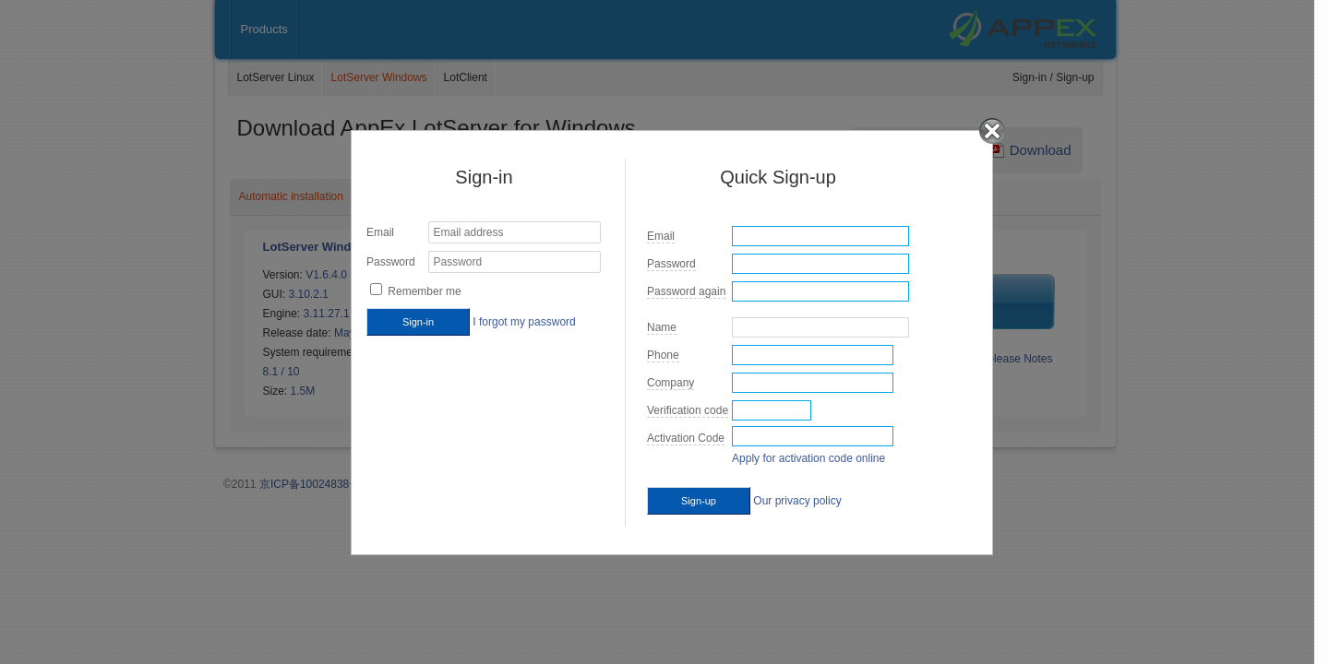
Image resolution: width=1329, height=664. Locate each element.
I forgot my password (524, 321)
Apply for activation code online (808, 458)
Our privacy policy (797, 500)
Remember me (424, 291)
